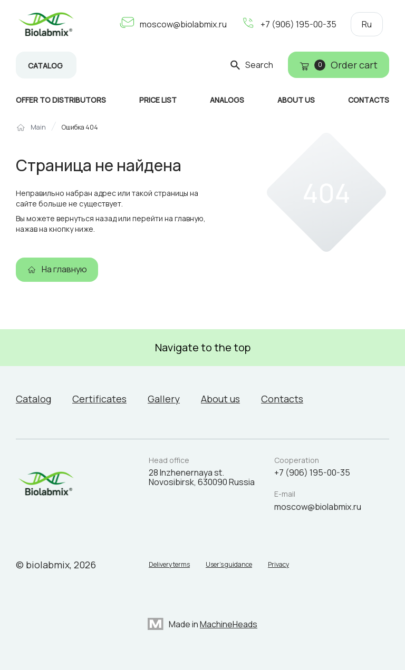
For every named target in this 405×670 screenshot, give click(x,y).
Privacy (278, 564)
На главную (64, 269)
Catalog (45, 66)
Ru (367, 24)
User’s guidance (229, 564)
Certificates (99, 398)
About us (220, 398)
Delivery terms (169, 564)
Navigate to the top (202, 347)
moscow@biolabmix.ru (183, 24)
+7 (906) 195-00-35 (298, 24)
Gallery (164, 398)
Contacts (282, 398)
